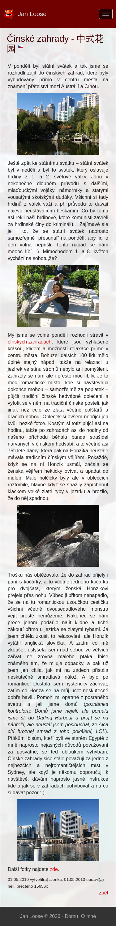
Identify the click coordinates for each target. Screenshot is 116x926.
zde (54, 869)
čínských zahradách (29, 341)
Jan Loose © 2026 (40, 916)
